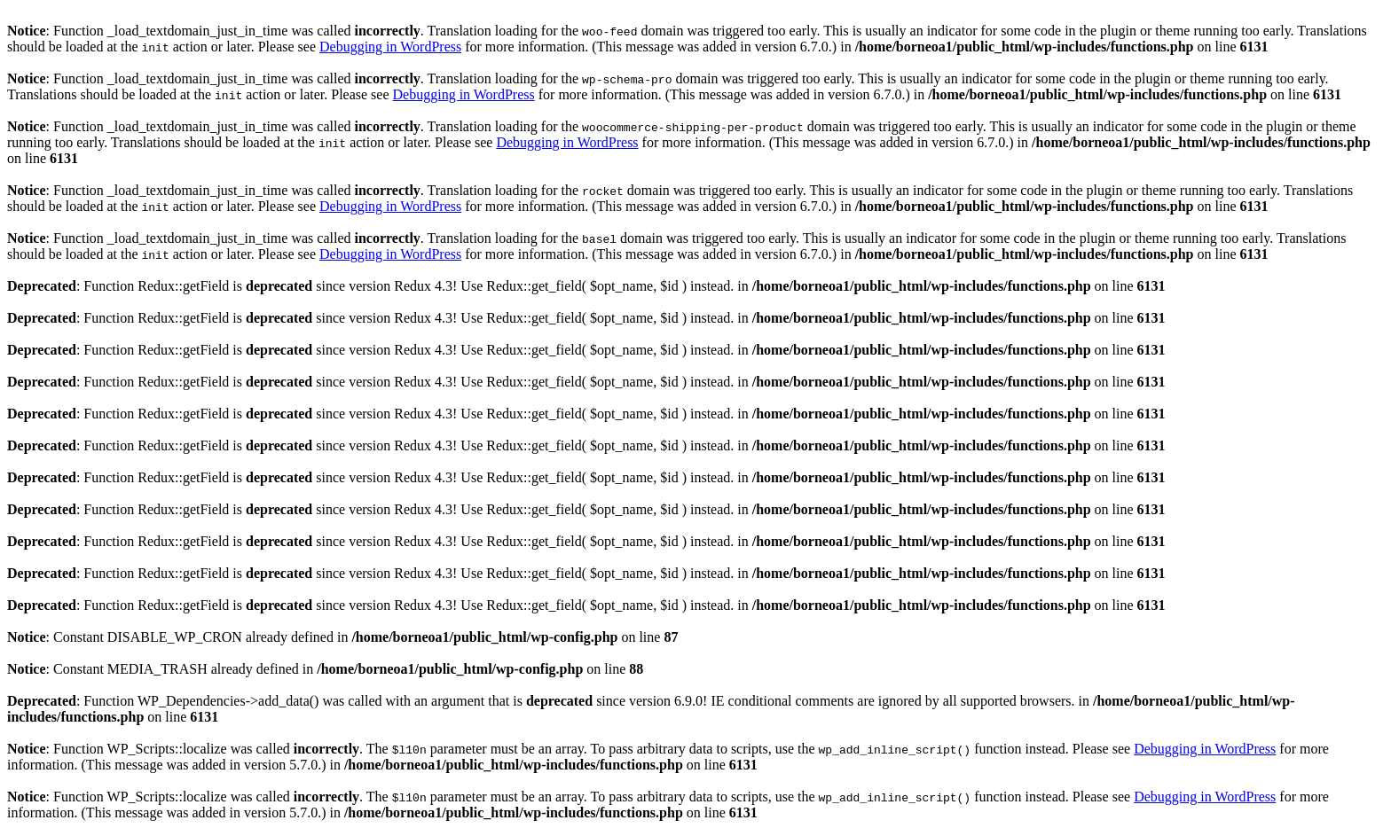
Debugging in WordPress (390, 46)
